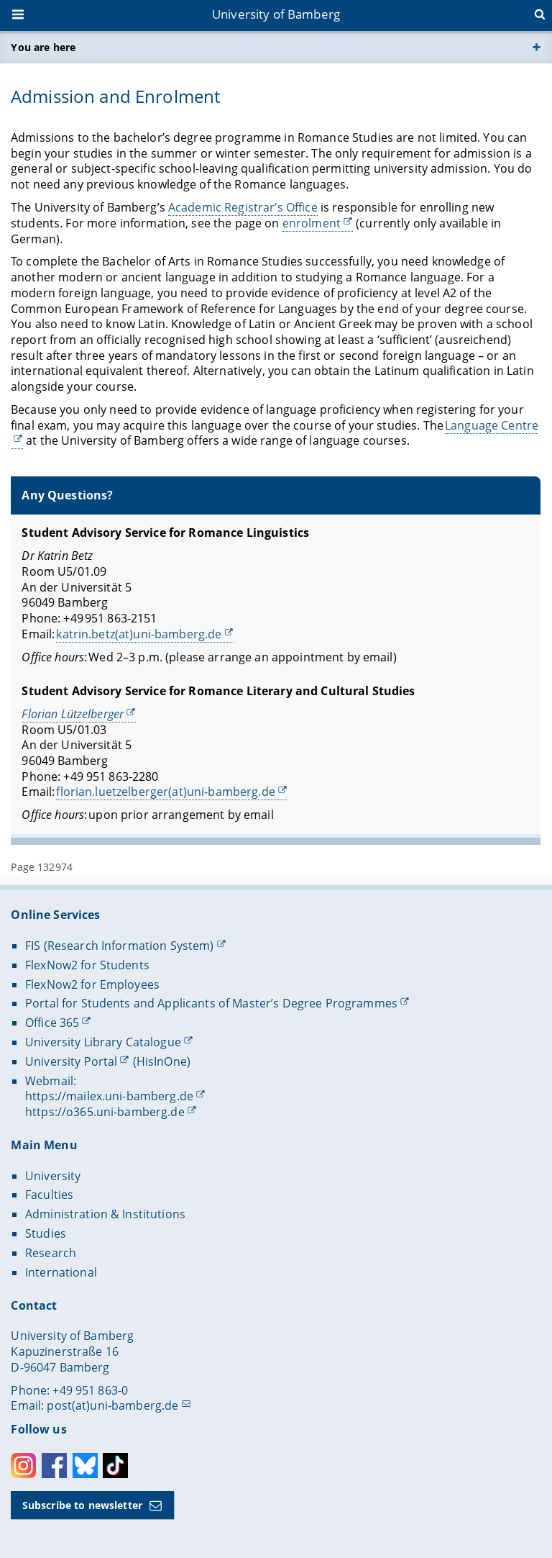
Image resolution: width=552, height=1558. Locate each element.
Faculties (49, 1195)
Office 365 (52, 1023)
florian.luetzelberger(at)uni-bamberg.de (166, 792)
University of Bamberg (276, 14)
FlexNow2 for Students (87, 965)
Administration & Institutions (105, 1214)
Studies (45, 1233)
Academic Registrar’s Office (243, 207)
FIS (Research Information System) (119, 946)
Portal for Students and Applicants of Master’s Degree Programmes (211, 1003)
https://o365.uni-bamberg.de (105, 1112)
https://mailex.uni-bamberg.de (109, 1096)
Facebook (54, 1465)
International (61, 1272)
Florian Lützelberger (73, 714)
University (52, 1176)
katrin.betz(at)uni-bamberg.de (139, 633)
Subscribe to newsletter (82, 1505)
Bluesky (85, 1465)
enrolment (311, 223)
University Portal (71, 1061)
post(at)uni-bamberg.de (112, 1405)
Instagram (23, 1465)
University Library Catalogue (103, 1042)
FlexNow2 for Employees (92, 984)
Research (50, 1253)
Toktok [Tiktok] (115, 1465)
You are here (43, 47)
